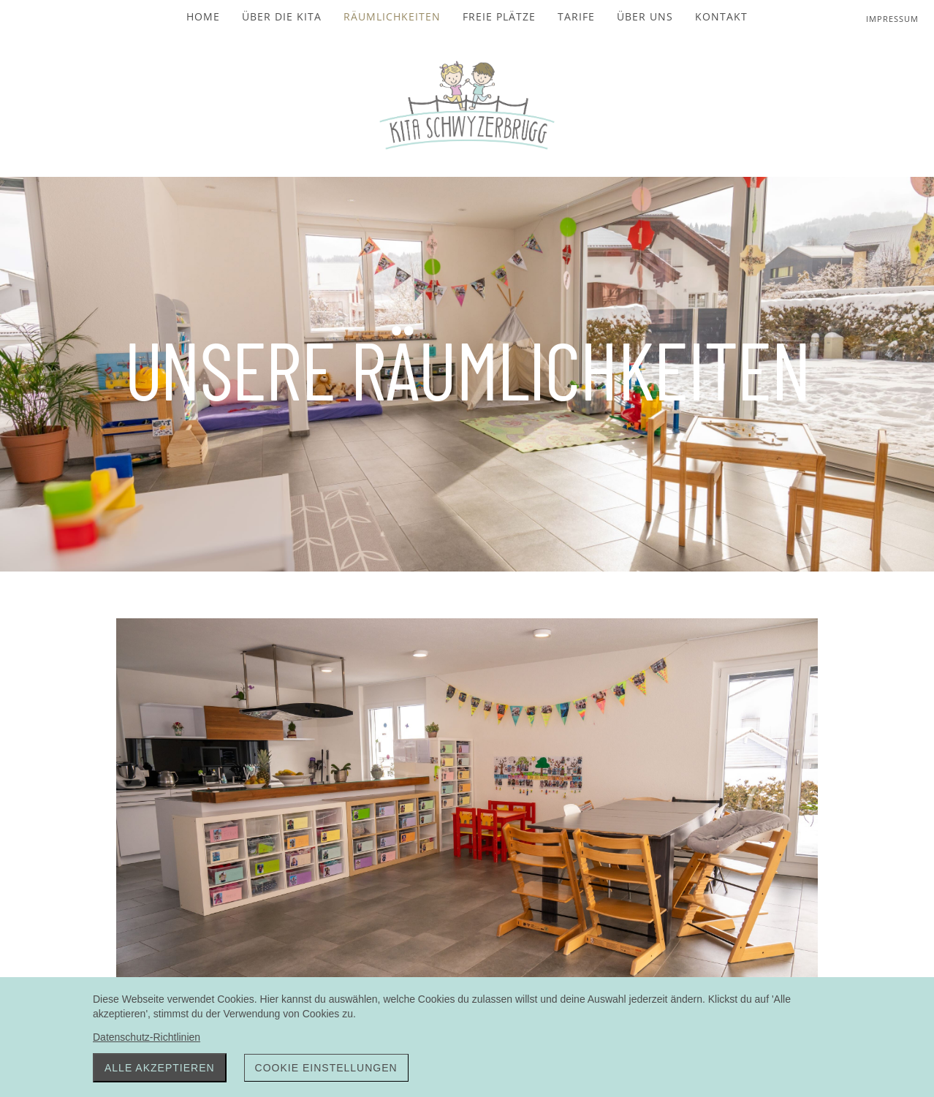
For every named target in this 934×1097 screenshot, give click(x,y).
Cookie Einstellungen (326, 1068)
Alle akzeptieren (160, 1068)
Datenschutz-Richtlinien (146, 1037)
